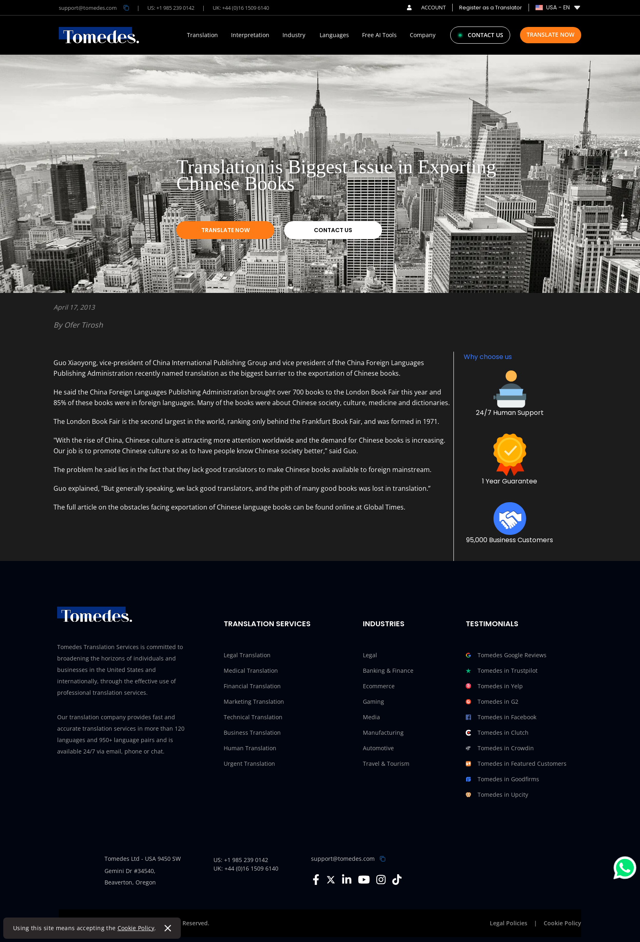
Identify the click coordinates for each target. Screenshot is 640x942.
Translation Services (267, 623)
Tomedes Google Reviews (506, 655)
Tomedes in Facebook (501, 717)
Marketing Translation (254, 701)
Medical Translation (251, 670)
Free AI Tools (379, 35)
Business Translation (252, 732)
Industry (293, 35)
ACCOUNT (426, 7)
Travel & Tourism (386, 763)
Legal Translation (247, 655)
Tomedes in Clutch (497, 733)
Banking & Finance (388, 670)
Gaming (373, 701)
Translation (202, 35)
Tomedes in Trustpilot (502, 671)
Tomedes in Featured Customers (516, 764)
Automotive (378, 748)
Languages (334, 35)
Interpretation (250, 35)
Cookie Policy (136, 928)
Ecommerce (379, 686)
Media (371, 717)
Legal (370, 655)
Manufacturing (383, 732)
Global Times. (384, 507)
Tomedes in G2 (492, 702)
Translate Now (550, 34)
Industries (383, 623)
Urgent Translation (249, 763)
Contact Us (333, 230)
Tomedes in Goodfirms (502, 779)
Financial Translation (252, 686)
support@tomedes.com (343, 858)
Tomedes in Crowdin (500, 748)
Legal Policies (508, 923)
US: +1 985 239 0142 (170, 7)
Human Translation (250, 748)
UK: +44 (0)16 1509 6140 (241, 7)
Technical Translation (253, 717)
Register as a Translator (490, 7)
